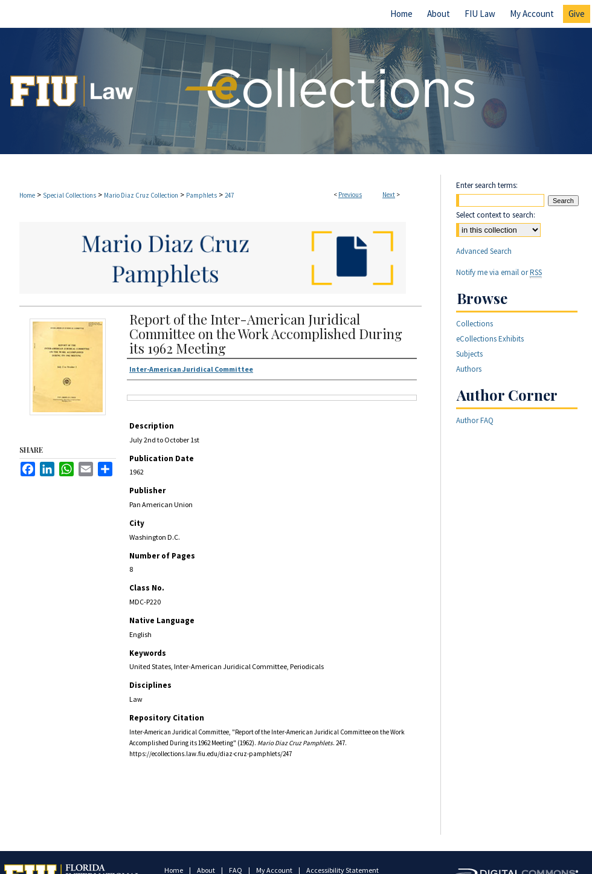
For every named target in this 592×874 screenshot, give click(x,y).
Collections (474, 324)
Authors (468, 369)
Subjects (469, 354)
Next (388, 194)
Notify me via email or (499, 272)
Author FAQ (475, 420)
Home (27, 195)
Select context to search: (495, 215)
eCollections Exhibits (490, 339)
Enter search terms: (487, 185)
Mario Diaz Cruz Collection (141, 195)
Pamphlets (201, 195)
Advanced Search (484, 251)
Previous (350, 194)
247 (229, 195)
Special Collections (69, 195)
